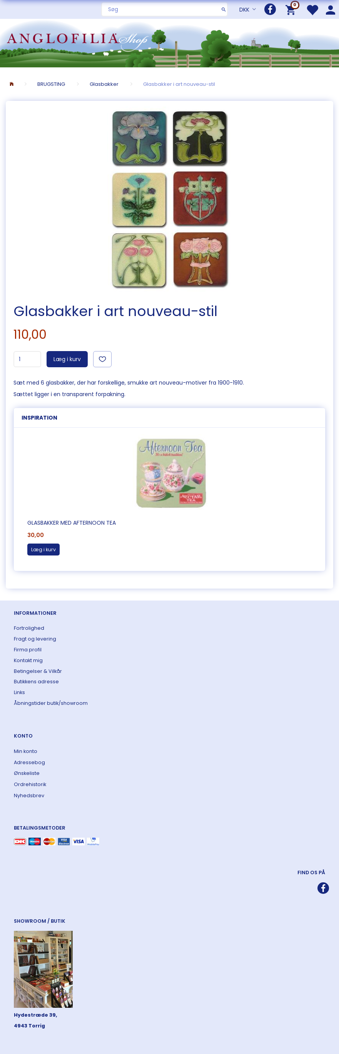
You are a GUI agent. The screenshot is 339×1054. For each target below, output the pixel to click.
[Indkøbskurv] (292, 9)
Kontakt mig (28, 660)
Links (19, 692)
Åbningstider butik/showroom (51, 703)
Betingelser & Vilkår (38, 671)
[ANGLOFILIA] (169, 42)
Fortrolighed (29, 628)
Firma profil (28, 649)
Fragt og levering (35, 639)
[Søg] (224, 9)
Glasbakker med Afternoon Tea (71, 523)
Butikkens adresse (36, 681)
